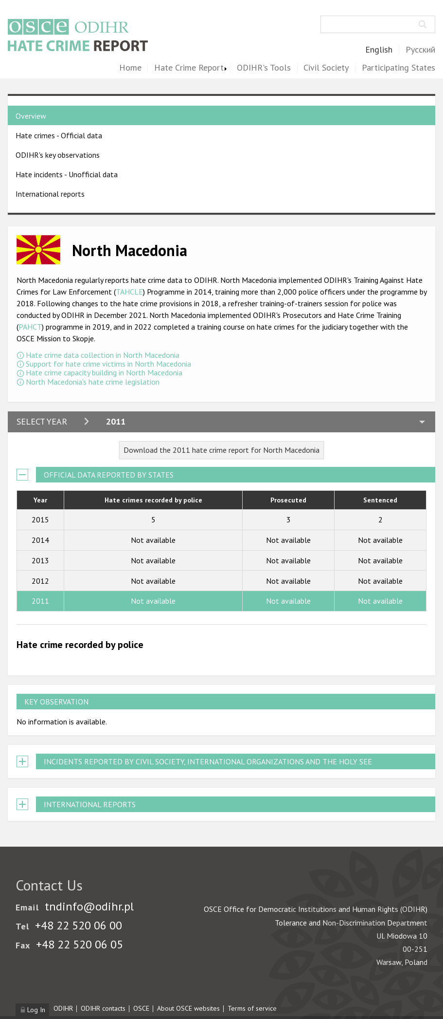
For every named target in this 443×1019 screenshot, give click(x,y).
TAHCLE (129, 291)
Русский (420, 50)
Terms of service (252, 1008)
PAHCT (30, 327)
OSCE (141, 1008)
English (378, 50)
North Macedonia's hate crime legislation (92, 381)
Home (130, 68)
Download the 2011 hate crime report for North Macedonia (221, 450)
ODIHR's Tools (264, 68)
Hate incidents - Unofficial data (67, 174)
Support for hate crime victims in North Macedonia (108, 363)
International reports (50, 194)
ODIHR (63, 1008)
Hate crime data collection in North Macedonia (102, 355)
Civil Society (326, 68)
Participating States (398, 68)
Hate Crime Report (189, 68)
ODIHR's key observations (58, 155)
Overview (31, 116)
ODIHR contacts (103, 1008)
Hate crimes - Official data (59, 135)
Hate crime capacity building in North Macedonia (104, 372)
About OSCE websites (188, 1008)
